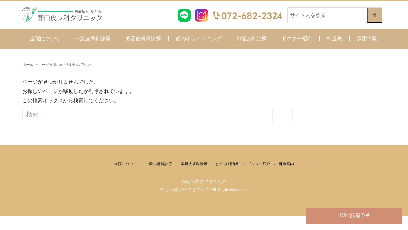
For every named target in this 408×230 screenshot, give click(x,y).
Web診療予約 (354, 215)
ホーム (28, 64)
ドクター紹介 (296, 38)
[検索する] (374, 15)
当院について (45, 38)
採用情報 (367, 38)
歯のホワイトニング (199, 38)
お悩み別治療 (251, 38)
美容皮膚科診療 (143, 38)
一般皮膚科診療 (93, 38)
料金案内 (286, 164)
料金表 (334, 38)
